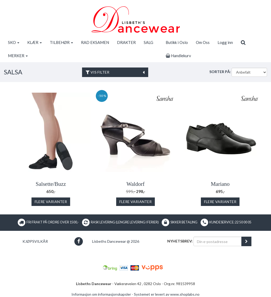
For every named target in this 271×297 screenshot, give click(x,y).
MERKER (18, 55)
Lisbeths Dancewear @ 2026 (115, 241)
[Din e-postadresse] (217, 241)
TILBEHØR (61, 42)
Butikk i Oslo (177, 42)
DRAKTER (126, 42)
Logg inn (225, 42)
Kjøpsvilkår (35, 241)
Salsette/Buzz (51, 184)
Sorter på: (220, 71)
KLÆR (34, 42)
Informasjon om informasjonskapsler (101, 294)
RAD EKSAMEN (95, 42)
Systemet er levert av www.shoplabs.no (167, 294)
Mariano (220, 184)
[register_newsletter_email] (246, 241)
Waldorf (135, 184)
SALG (148, 42)
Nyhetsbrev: (180, 241)
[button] (79, 241)
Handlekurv (178, 55)
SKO (13, 42)
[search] (243, 42)
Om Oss (203, 42)
